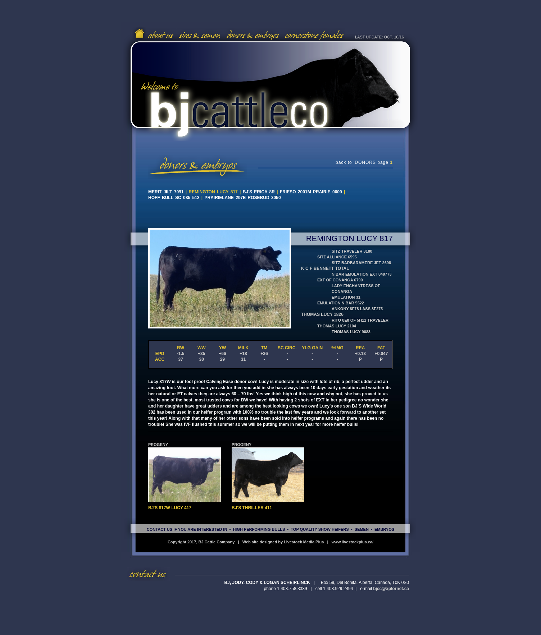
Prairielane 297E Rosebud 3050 (243, 197)
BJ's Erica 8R (259, 191)
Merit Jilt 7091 (165, 191)
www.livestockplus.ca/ (352, 542)
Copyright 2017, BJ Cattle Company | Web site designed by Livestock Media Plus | (250, 542)
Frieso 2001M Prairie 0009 (311, 191)
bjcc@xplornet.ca (391, 588)
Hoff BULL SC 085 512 (174, 197)
